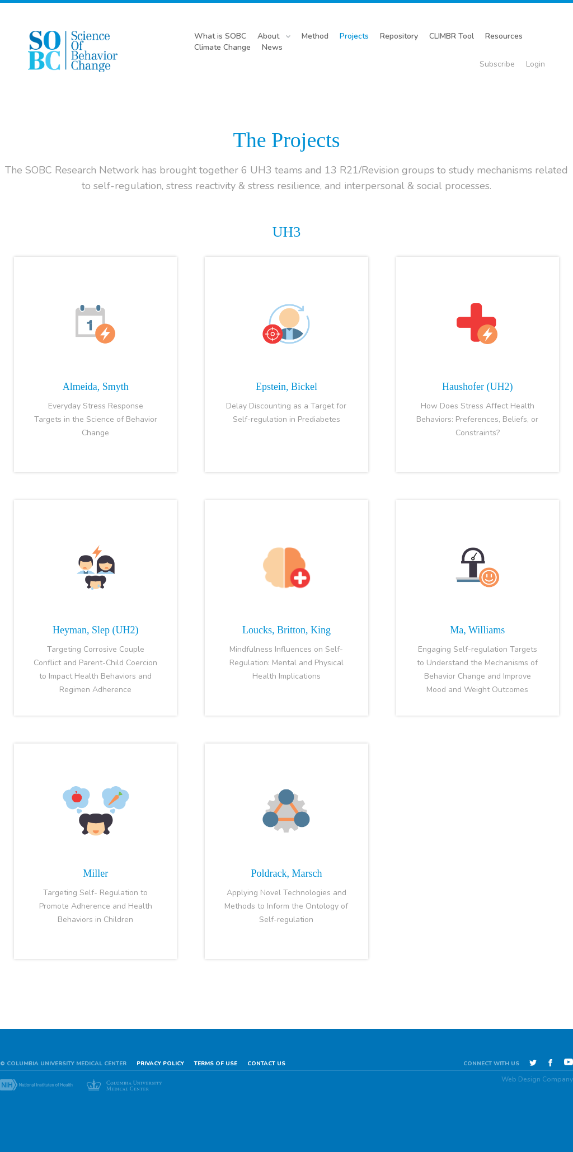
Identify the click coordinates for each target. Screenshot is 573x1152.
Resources (504, 36)
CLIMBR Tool (451, 36)
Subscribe (497, 64)
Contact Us (266, 1064)
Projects (354, 36)
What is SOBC (220, 36)
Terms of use (215, 1064)
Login (535, 64)
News (272, 47)
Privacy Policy (160, 1064)
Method (315, 36)
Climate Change (222, 47)
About (268, 36)
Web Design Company (537, 1079)
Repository (399, 36)
